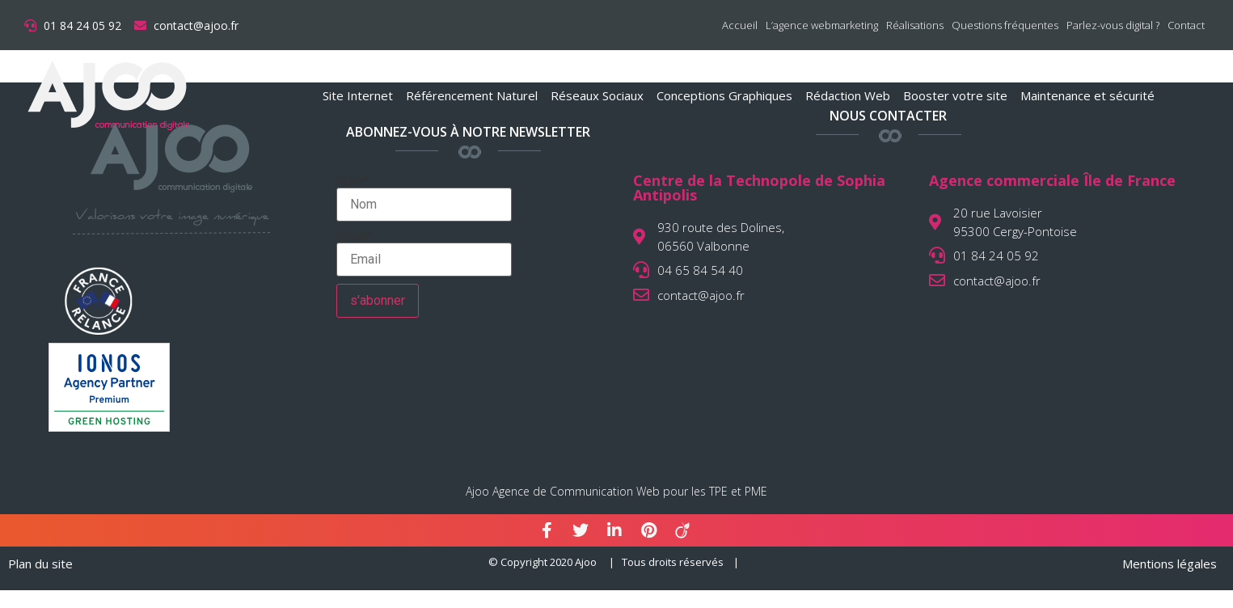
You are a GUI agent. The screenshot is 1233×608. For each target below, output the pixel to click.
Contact (1186, 25)
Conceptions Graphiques (724, 95)
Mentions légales (1169, 563)
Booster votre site (955, 95)
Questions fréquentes (1005, 25)
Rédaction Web (847, 95)
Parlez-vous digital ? (1112, 25)
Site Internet (358, 95)
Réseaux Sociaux (597, 95)
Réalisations (915, 25)
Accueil (740, 25)
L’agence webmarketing (822, 25)
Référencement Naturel (472, 95)
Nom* (424, 198)
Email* (424, 253)
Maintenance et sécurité (1087, 95)
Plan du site (40, 563)
